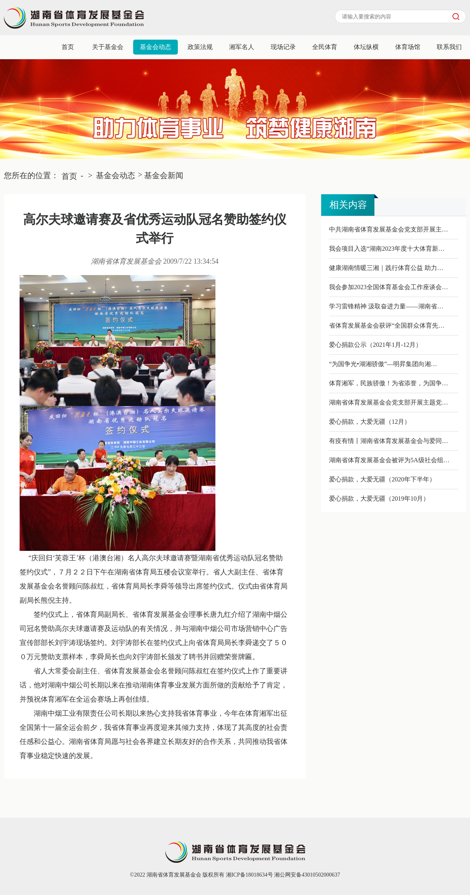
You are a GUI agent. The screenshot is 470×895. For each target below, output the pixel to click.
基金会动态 (155, 47)
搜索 (456, 16)
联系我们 (449, 47)
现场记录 (283, 47)
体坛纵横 (366, 47)
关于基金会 (107, 47)
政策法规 (200, 47)
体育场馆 (407, 47)
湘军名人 (241, 47)
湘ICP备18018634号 (248, 875)
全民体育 (324, 47)
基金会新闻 (163, 175)
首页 (67, 47)
